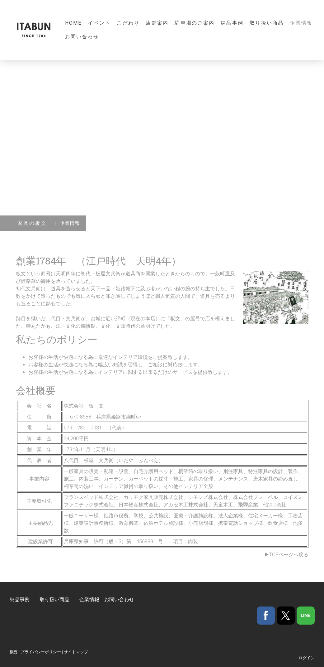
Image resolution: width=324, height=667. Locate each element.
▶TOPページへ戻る (286, 555)
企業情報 (301, 23)
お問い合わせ (82, 37)
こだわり (128, 23)
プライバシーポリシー (41, 652)
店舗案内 (157, 23)
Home (73, 23)
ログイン (306, 657)
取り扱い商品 (267, 23)
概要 (14, 652)
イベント (99, 23)
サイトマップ (76, 652)
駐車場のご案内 (194, 23)
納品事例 (232, 23)
